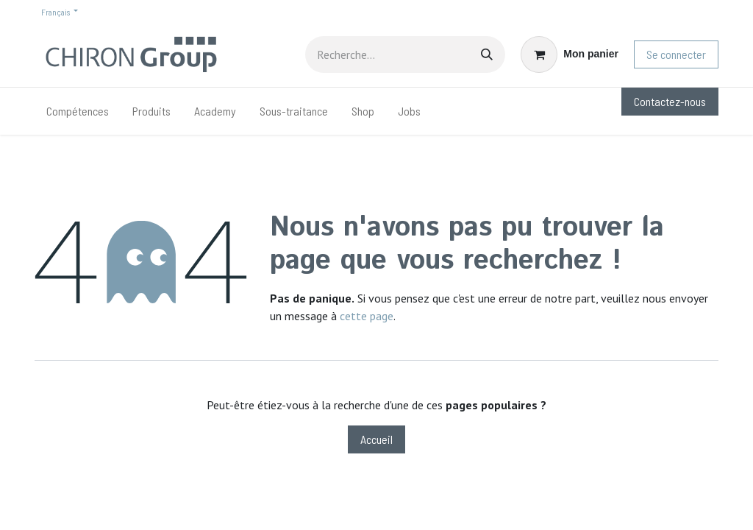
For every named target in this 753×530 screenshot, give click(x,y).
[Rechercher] (486, 54)
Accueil (376, 439)
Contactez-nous (670, 101)
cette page (366, 315)
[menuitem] (78, 111)
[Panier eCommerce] (569, 54)
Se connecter (676, 54)
